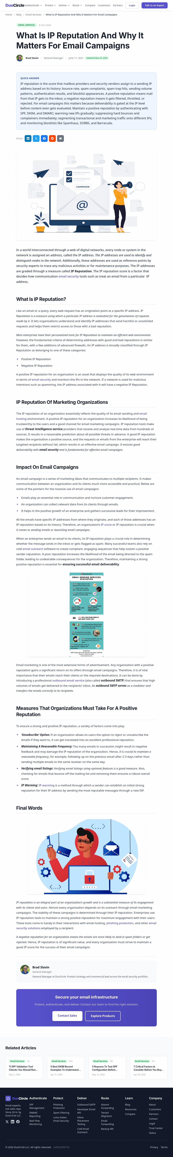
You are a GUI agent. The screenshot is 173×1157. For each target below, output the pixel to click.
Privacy (154, 1147)
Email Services (33, 14)
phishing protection (119, 923)
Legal (152, 1123)
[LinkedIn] (12, 1121)
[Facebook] (18, 1121)
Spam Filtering (61, 1112)
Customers (104, 5)
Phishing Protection (59, 1106)
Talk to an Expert (154, 5)
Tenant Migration (106, 1114)
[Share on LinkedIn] (28, 138)
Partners (118, 5)
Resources (131, 1109)
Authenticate (33, 5)
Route (77, 5)
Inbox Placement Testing (83, 1121)
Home (8, 14)
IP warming (46, 785)
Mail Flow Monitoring (35, 1122)
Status (152, 1132)
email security (68, 276)
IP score (106, 525)
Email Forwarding (107, 1122)
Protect (50, 5)
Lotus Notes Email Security (61, 1119)
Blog (18, 14)
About (152, 1104)
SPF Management (36, 1106)
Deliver (64, 5)
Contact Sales (67, 1016)
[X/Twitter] (7, 1121)
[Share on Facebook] (44, 138)
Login (132, 5)
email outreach (33, 549)
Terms (164, 1147)
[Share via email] (60, 138)
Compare (90, 5)
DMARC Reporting (34, 1114)
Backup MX (107, 1128)
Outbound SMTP (86, 1104)
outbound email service (68, 680)
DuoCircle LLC (13, 1115)
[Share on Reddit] (52, 138)
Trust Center (156, 1128)
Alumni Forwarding (107, 1106)
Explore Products (103, 1016)
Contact (153, 1118)
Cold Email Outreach (83, 1130)
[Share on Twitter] (36, 138)
